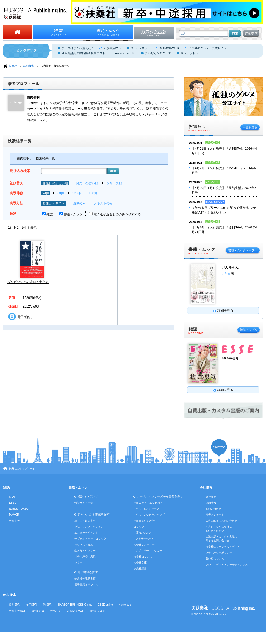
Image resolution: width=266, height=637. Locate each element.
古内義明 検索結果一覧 (55, 65)
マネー (78, 562)
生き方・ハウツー (85, 550)
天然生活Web (112, 48)
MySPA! (47, 604)
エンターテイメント (86, 532)
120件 (76, 193)
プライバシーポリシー (219, 552)
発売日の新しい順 (55, 183)
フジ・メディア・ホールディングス (227, 564)
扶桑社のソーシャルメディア (223, 546)
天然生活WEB (17, 610)
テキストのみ (103, 203)
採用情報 (211, 502)
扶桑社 (13, 65)
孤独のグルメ (143, 532)
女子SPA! (31, 604)
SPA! (12, 496)
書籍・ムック (73, 214)
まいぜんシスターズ (158, 53)
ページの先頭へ (219, 448)
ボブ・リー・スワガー (149, 550)
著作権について (215, 558)
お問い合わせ (213, 508)
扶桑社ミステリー (144, 544)
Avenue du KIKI (125, 53)
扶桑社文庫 (140, 562)
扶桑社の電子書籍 (85, 578)
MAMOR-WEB (169, 48)
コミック (139, 526)
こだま (226, 273)
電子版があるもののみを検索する (117, 214)
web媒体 (9, 595)
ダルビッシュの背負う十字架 (28, 282)
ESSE (12, 502)
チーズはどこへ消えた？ (78, 48)
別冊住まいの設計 (144, 520)
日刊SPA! (14, 604)
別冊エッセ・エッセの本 (148, 502)
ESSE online (105, 604)
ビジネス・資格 (83, 544)
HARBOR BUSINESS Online (75, 604)
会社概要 (211, 496)
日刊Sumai (37, 610)
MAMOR (14, 514)
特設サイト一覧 (83, 502)
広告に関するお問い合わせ (221, 520)
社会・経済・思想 (85, 556)
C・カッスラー (140, 48)
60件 (60, 193)
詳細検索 (28, 65)
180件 (93, 193)
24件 (45, 193)
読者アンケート (215, 514)
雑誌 (49, 214)
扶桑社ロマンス (143, 556)
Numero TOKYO (18, 508)
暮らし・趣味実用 (85, 520)
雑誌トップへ (248, 329)
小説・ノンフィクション (88, 526)
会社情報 (206, 487)
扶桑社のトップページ (22, 468)
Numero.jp (125, 604)
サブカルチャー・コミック (90, 538)
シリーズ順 (114, 183)
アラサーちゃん (145, 538)
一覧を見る (250, 127)
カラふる (55, 610)
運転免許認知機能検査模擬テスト (83, 53)
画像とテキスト (53, 203)
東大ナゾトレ (189, 53)
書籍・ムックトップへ (242, 250)
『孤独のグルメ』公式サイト (207, 48)
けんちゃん (230, 267)
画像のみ (79, 203)
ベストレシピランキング (150, 514)
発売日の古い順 (87, 183)
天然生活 (14, 520)
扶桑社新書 (140, 568)
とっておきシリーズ (147, 508)
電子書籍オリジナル (86, 584)
